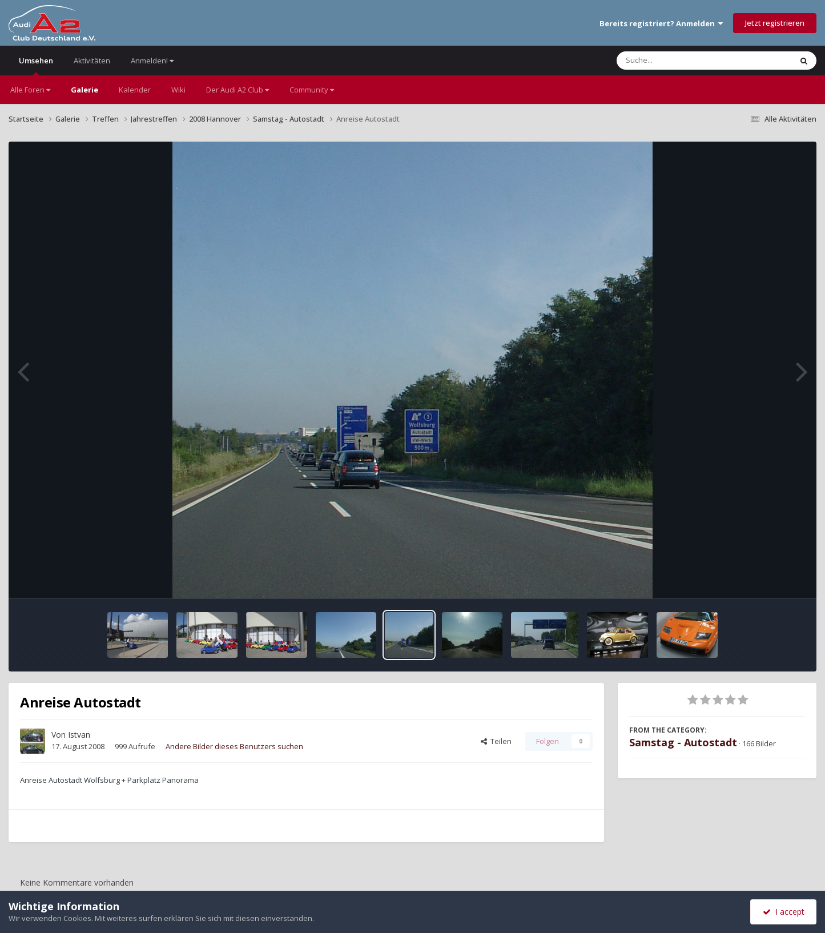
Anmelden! (152, 60)
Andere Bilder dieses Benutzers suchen (234, 746)
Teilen (496, 741)
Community (311, 90)
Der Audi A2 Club (237, 90)
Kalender (135, 90)
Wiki (178, 90)
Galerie (84, 90)
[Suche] (681, 60)
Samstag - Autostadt (683, 742)
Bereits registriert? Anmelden (661, 23)
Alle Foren (30, 90)
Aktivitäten (92, 60)
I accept (783, 911)
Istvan (79, 734)
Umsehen (36, 65)
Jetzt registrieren (774, 23)
